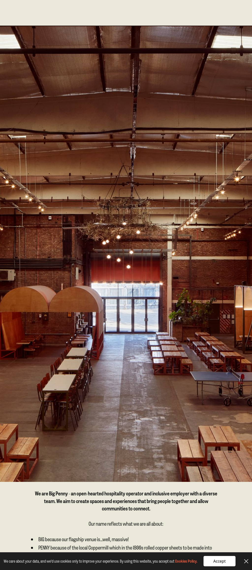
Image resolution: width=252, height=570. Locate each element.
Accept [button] (219, 561)
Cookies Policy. (186, 561)
